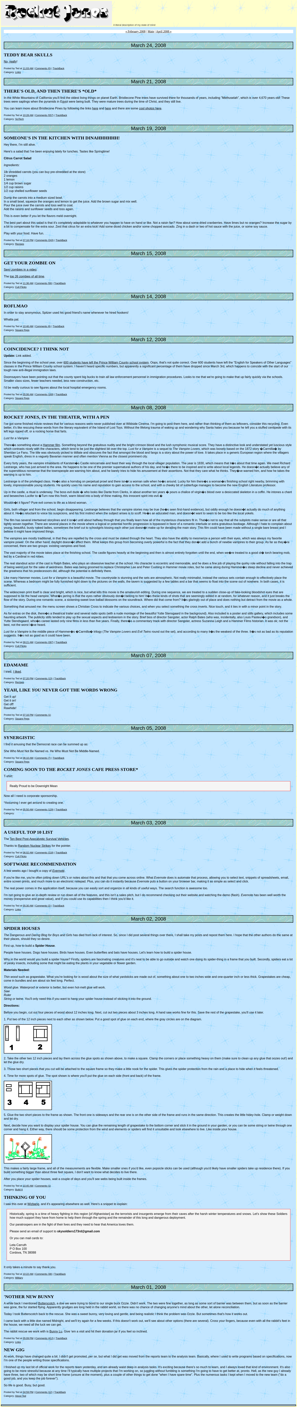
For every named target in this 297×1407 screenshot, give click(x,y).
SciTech (19, 119)
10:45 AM (28, 1185)
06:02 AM (28, 852)
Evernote (58, 870)
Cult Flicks (21, 287)
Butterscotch (46, 1303)
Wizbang (33, 1204)
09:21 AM (28, 642)
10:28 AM (28, 115)
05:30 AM (28, 905)
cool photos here (150, 108)
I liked (17, 671)
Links (18, 72)
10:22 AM (28, 1274)
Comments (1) (43, 714)
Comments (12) (43, 1392)
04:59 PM (28, 1392)
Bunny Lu (55, 1331)
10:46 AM (28, 326)
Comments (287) (44, 642)
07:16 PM (28, 240)
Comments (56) (43, 283)
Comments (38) (43, 1274)
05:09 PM (28, 1338)
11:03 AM (28, 68)
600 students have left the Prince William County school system (106, 362)
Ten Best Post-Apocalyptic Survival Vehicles (39, 839)
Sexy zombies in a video (20, 269)
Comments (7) (43, 758)
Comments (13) (43, 678)
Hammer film (51, 445)
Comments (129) (44, 809)
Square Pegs (22, 330)
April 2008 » (164, 31)
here (95, 108)
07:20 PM (28, 678)
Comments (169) (44, 394)
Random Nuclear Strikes (34, 845)
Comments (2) (43, 905)
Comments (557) (44, 115)
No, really (10, 61)
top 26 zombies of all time (27, 276)
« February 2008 (136, 31)
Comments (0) (43, 68)
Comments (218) (44, 852)
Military (19, 1277)
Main (151, 31)
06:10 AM (28, 758)
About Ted (20, 1395)
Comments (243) (44, 240)
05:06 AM (28, 394)
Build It (19, 1189)
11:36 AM (28, 283)
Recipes (19, 244)
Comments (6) (43, 326)
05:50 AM (28, 809)
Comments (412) (44, 1338)
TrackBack (58, 68)
